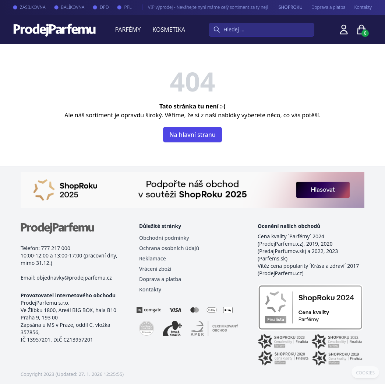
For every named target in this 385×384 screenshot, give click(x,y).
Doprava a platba (328, 7)
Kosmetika (168, 29)
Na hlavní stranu (192, 135)
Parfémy (128, 29)
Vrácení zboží (155, 268)
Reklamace (152, 258)
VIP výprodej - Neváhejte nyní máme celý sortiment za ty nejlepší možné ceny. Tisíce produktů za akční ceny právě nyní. (257, 7)
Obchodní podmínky (164, 237)
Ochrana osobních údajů (169, 248)
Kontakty (363, 7)
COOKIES (365, 373)
